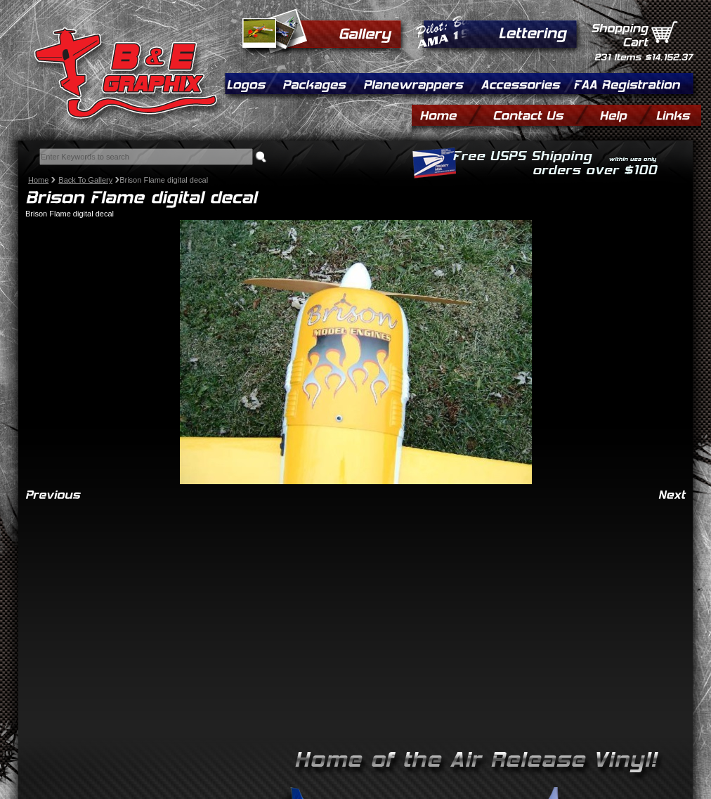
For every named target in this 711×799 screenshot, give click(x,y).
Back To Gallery (85, 180)
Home (38, 180)
